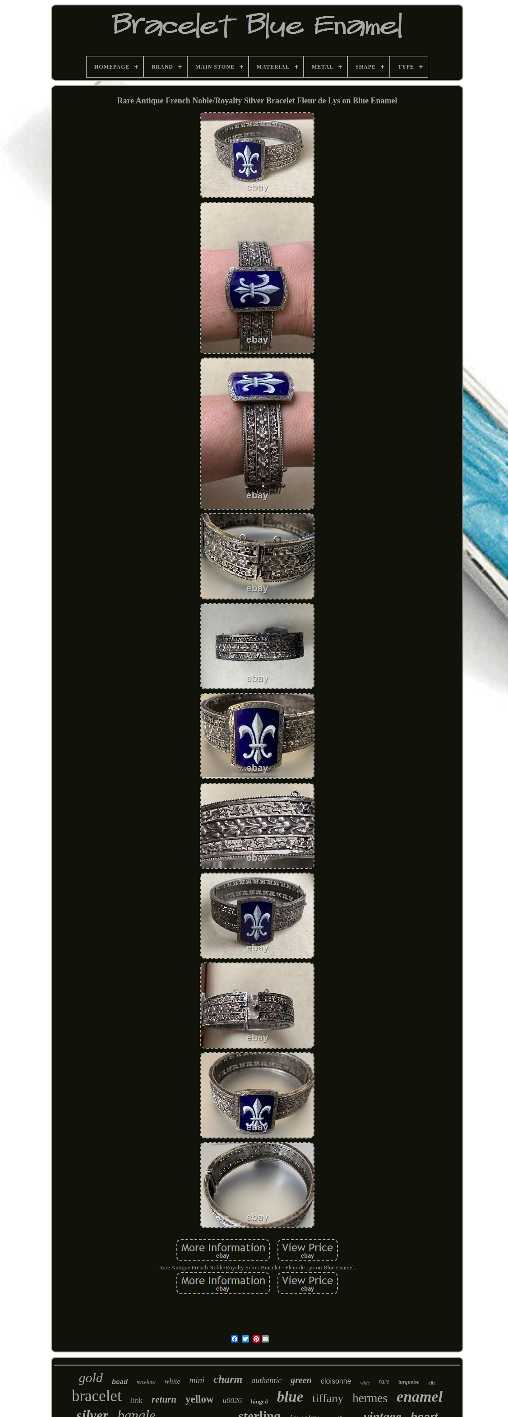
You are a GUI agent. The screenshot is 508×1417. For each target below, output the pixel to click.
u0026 (232, 1400)
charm (227, 1379)
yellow (199, 1399)
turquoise (409, 1382)
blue (290, 1397)
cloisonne (336, 1381)
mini (196, 1380)
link (137, 1400)
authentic (266, 1380)
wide (365, 1382)
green (301, 1380)
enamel (420, 1396)
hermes (370, 1398)
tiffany (327, 1398)
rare (384, 1381)
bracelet (97, 1396)
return (164, 1399)
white (172, 1381)
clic (432, 1382)
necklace (146, 1382)
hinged (259, 1401)
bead (120, 1381)
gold (90, 1377)
